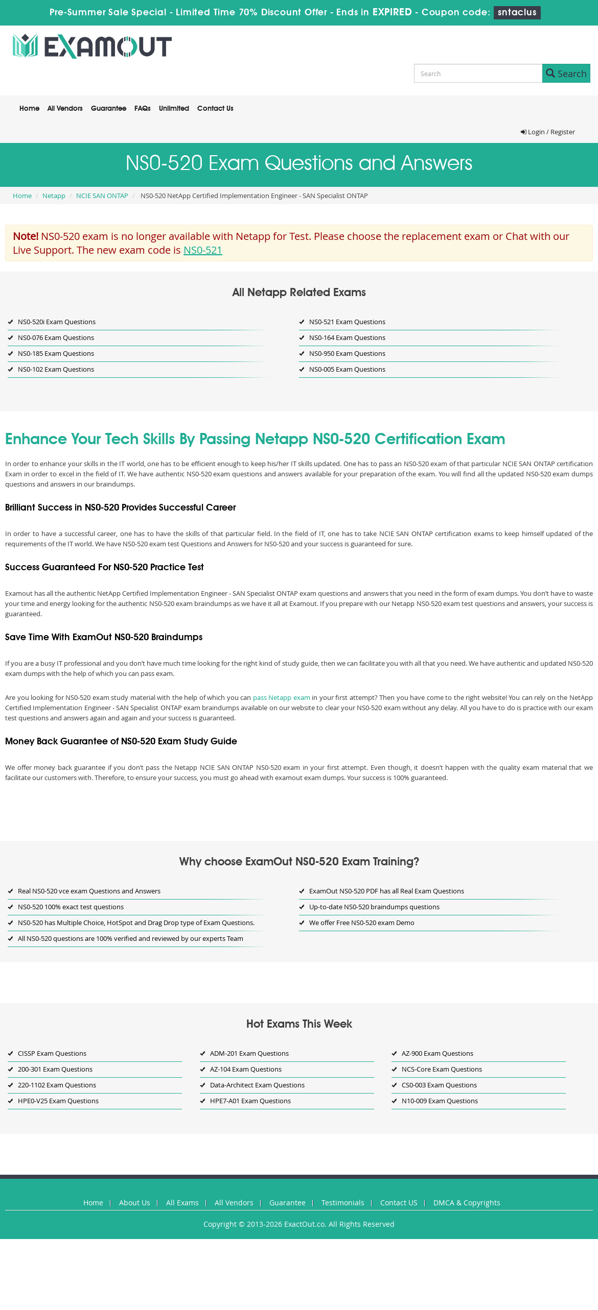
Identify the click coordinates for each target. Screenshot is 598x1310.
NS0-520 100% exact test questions (71, 906)
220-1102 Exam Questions (57, 1084)
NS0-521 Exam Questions (347, 321)
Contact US (399, 1202)
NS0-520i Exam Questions (57, 321)
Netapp (53, 195)
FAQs (142, 108)
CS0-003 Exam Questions (439, 1084)
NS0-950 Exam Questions (347, 353)
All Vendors (65, 108)
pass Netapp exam (281, 697)
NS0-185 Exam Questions (56, 353)
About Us (134, 1202)
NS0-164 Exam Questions (347, 337)
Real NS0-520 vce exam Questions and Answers (89, 890)
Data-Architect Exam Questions (257, 1084)
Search (566, 73)
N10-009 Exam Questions (440, 1100)
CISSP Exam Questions (52, 1053)
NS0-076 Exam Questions (56, 337)
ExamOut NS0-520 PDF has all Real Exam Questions (386, 890)
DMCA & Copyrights (466, 1202)
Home (29, 108)
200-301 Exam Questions (55, 1069)
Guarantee (108, 108)
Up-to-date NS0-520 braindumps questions (374, 906)
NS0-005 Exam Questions (347, 369)
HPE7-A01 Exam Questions (250, 1100)
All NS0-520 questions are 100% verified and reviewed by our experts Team (130, 938)
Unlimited (174, 108)
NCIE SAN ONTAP (102, 195)
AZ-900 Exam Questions (437, 1053)
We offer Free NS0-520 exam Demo (362, 922)
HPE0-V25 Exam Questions (58, 1100)
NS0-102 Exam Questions (56, 369)
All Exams (182, 1202)
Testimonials (342, 1202)
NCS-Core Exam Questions (442, 1069)
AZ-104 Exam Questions (246, 1069)
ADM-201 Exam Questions (249, 1053)
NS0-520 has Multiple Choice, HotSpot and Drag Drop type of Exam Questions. (136, 922)
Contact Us (215, 108)
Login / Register (548, 131)
